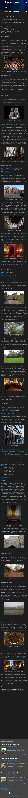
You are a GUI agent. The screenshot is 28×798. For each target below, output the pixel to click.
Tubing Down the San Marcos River (10, 758)
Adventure (4, 689)
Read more (24, 755)
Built (2, 479)
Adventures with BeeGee (12, 2)
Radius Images (17, 795)
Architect (3, 278)
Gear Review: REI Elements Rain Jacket (11, 773)
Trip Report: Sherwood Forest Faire (10, 744)
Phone (2, 173)
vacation (22, 689)
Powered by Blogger (14, 793)
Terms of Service (5, 789)
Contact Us (4, 791)
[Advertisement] (14, 728)
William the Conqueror (9, 278)
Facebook (4, 683)
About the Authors (14, 7)
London (8, 689)
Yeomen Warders (7, 477)
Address (2, 170)
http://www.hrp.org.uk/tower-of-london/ (13, 463)
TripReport (14, 689)
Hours (2, 171)
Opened (2, 274)
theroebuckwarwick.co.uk (9, 413)
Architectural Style (4, 275)
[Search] (26, 2)
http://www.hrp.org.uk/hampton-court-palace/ (14, 168)
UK (18, 689)
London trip (3, 22)
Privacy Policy (5, 788)
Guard (2, 477)
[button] (26, 12)
